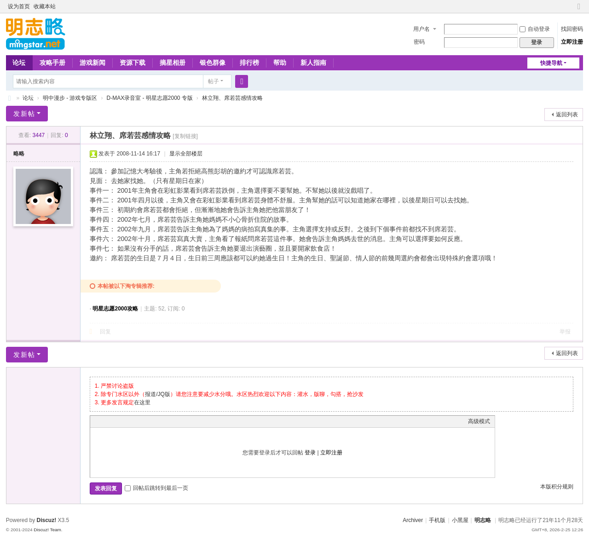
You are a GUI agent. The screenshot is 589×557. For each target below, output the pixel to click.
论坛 (18, 62)
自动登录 (535, 29)
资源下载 (132, 62)
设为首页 (19, 6)
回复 (105, 331)
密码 (419, 42)
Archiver (413, 520)
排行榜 (249, 62)
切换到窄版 (579, 10)
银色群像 (212, 62)
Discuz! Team (47, 529)
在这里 (142, 402)
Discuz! (47, 520)
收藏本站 (45, 6)
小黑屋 (460, 520)
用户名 (421, 29)
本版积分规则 (556, 486)
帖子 (213, 81)
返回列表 (567, 114)
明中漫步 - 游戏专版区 (70, 98)
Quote (140, 421)
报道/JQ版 (157, 394)
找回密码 (572, 29)
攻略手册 (52, 62)
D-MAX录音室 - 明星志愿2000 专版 (149, 98)
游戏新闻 (92, 62)
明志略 (482, 520)
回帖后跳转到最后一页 (156, 488)
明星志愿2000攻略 (115, 308)
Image (117, 421)
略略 (18, 153)
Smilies (163, 421)
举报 (565, 331)
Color (106, 421)
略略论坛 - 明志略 (9, 98)
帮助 (279, 62)
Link (129, 421)
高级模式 (479, 421)
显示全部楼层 (185, 153)
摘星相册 (172, 62)
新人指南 (313, 62)
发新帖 (24, 113)
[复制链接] (185, 136)
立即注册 (572, 42)
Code (152, 421)
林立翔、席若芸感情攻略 (232, 98)
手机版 (437, 520)
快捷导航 (551, 63)
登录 (310, 452)
